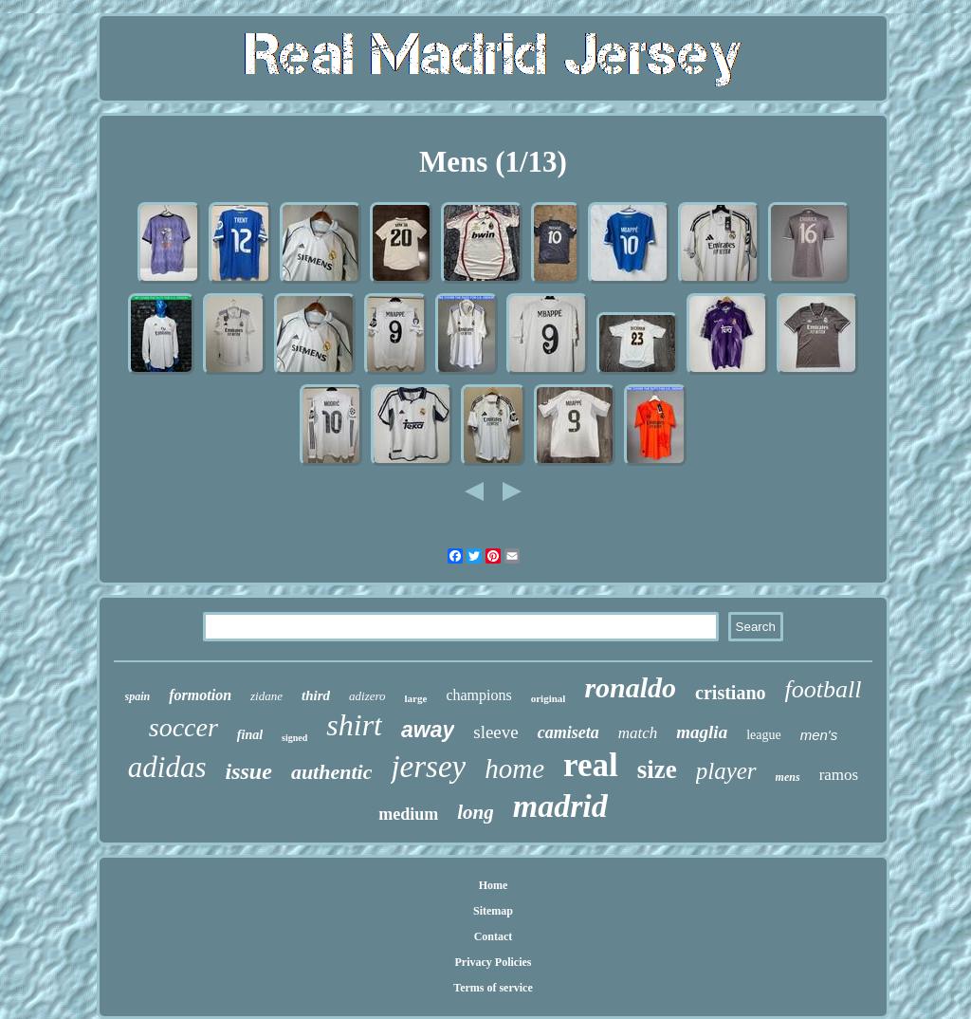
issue (249, 771)
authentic (332, 772)
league (763, 735)
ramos (839, 775)
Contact (493, 936)
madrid (560, 806)
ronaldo (630, 687)
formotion (200, 695)
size (657, 769)
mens (788, 777)
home (514, 768)
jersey (428, 767)
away (427, 729)
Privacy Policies (493, 962)
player (726, 771)
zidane (266, 696)
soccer (183, 727)
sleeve (495, 732)
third (316, 695)
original (548, 698)
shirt (354, 725)
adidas (167, 767)
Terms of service (493, 987)
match (638, 733)
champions (478, 695)
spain (138, 696)
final (250, 735)
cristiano (730, 692)
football (823, 689)
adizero (367, 696)
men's (819, 735)
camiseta (568, 732)
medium (408, 814)
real (590, 765)
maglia (701, 732)
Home (493, 885)
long (475, 812)
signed (294, 737)
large (416, 698)
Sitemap (493, 910)
